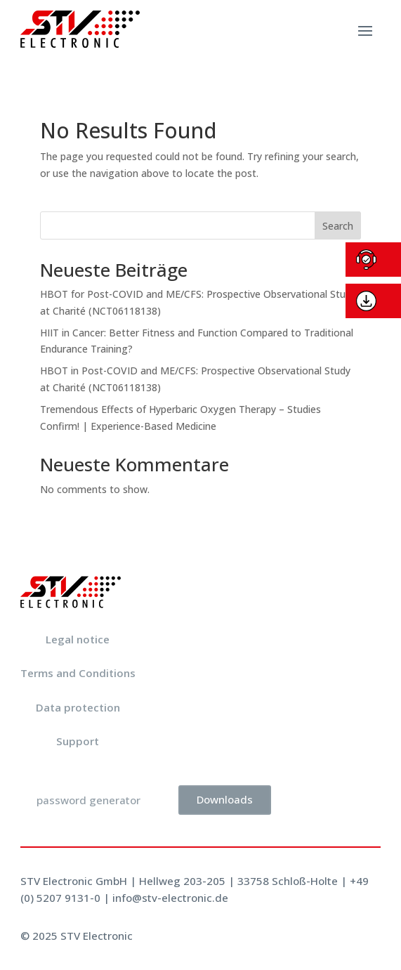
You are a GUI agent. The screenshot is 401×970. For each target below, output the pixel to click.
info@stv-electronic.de (170, 898)
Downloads (225, 799)
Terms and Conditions (78, 673)
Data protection (78, 707)
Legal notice (78, 639)
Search (337, 225)
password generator (88, 800)
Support (77, 741)
